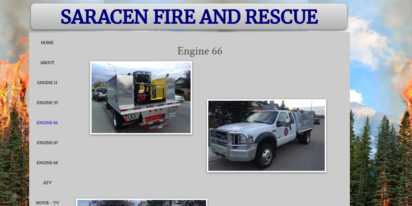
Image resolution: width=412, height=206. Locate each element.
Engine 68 (47, 162)
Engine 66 (47, 122)
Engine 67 (47, 142)
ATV (47, 182)
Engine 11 (47, 82)
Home (47, 42)
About (47, 62)
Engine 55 (47, 102)
